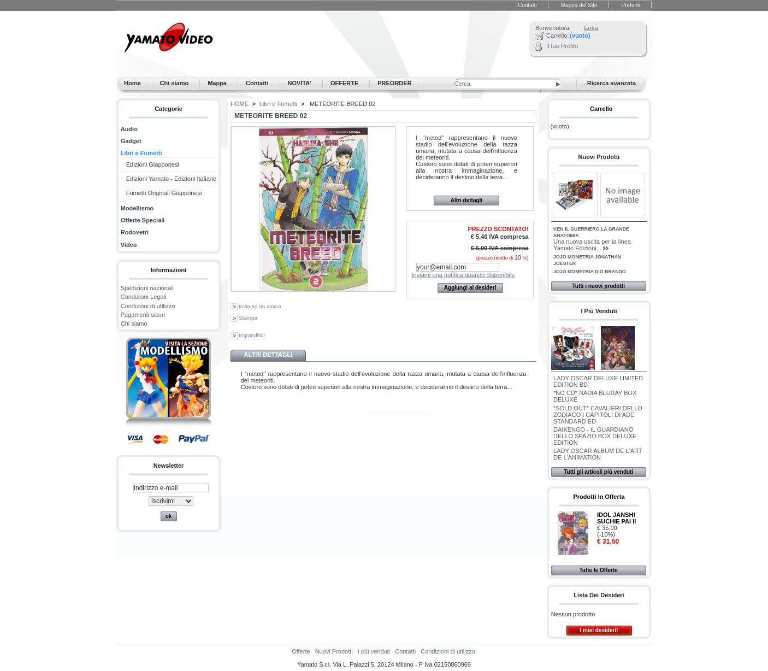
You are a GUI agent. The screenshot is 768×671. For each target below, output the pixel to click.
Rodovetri (135, 232)
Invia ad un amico (260, 306)
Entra (591, 28)
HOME (240, 104)
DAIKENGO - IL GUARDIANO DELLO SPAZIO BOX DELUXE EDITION (594, 436)
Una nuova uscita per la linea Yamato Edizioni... (592, 244)
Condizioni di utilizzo (148, 306)
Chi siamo (134, 323)
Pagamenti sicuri (143, 314)
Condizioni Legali (144, 296)
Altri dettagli (466, 200)
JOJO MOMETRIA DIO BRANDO (589, 271)
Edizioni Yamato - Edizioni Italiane (171, 178)
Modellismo (137, 208)
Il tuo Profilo (562, 46)
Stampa (248, 318)
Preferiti (631, 5)
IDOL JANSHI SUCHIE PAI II (616, 518)
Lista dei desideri (599, 595)
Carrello (601, 108)
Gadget (131, 141)
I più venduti (599, 311)
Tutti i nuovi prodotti (598, 286)
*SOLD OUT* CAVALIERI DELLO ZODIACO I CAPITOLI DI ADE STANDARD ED (597, 415)
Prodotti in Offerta (598, 496)
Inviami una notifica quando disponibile (463, 275)
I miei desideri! (599, 630)
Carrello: (557, 35)
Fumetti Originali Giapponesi (164, 193)
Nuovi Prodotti (599, 157)
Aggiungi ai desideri (470, 288)
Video (129, 245)
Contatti (527, 5)
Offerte (301, 651)
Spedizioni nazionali (147, 288)
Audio (129, 129)
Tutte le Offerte (598, 570)
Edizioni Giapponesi (152, 164)
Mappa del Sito (579, 5)
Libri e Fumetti (141, 153)
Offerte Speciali (143, 220)
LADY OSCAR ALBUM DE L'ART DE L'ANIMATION (597, 454)
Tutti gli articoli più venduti (598, 472)
